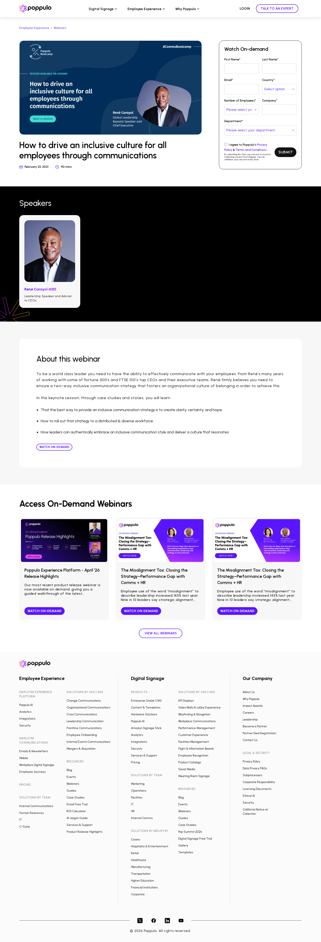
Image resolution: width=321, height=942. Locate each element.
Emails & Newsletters (33, 751)
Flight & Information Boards (196, 748)
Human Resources (31, 813)
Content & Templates (145, 707)
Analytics (25, 712)
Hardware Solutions (144, 714)
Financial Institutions (144, 887)
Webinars (60, 28)
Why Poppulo (185, 9)
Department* (233, 121)
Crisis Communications (82, 714)
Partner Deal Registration (259, 733)
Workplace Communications (196, 721)
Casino (135, 839)
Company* (269, 100)
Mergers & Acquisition (81, 748)
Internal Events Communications (88, 742)
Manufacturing (140, 867)
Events (71, 777)
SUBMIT (285, 152)
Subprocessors (252, 775)
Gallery (183, 845)
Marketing (137, 784)
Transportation (140, 874)
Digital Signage (101, 9)
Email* (228, 80)
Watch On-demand (54, 447)
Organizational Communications (88, 707)
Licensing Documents (257, 789)
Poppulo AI (26, 705)
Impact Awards (253, 706)
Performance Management (196, 728)
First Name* (232, 59)
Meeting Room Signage (194, 776)
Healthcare (138, 860)
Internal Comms (142, 818)
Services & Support (79, 825)
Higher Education (142, 880)
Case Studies (76, 797)
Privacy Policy (251, 761)
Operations (138, 790)
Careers (248, 712)
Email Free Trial (77, 804)
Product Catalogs (189, 762)
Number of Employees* (240, 100)
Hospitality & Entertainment (149, 846)
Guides (71, 790)
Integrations (27, 718)
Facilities (136, 797)
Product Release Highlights (84, 832)
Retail (135, 853)
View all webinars (160, 633)
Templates (185, 852)
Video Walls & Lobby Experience (199, 707)
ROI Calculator (76, 811)
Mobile (23, 758)
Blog (69, 770)
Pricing (135, 762)
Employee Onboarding (82, 735)
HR (133, 811)
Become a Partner (255, 726)
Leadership (250, 719)
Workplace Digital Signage (36, 765)
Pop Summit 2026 (190, 832)
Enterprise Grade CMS (146, 700)
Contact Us (250, 740)
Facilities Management (193, 742)
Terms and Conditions (251, 150)
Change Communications (84, 700)
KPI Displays (186, 700)
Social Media (186, 769)
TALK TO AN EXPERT (277, 8)
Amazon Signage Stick (146, 728)
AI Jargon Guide (77, 818)
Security (25, 725)
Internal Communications (36, 806)
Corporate (138, 894)
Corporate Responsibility (259, 782)
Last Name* (270, 59)
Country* (268, 80)
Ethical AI (249, 796)
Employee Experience (145, 9)
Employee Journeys (32, 772)
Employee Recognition (193, 755)
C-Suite (24, 826)
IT (20, 820)
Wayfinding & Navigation (194, 714)
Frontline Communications (84, 728)
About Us (249, 692)
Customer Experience (193, 735)
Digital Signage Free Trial (195, 838)
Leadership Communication (85, 721)
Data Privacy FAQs (255, 768)
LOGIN (245, 8)
